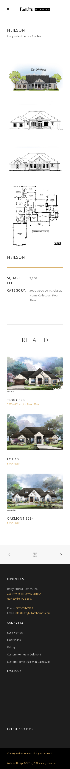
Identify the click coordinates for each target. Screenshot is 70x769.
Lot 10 (13, 459)
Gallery (11, 647)
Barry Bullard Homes (19, 36)
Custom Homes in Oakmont (24, 654)
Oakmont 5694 (20, 518)
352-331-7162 (24, 608)
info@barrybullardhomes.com (33, 613)
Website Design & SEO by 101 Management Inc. (32, 763)
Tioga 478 (16, 400)
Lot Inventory (15, 632)
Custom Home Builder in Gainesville (28, 662)
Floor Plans (14, 640)
